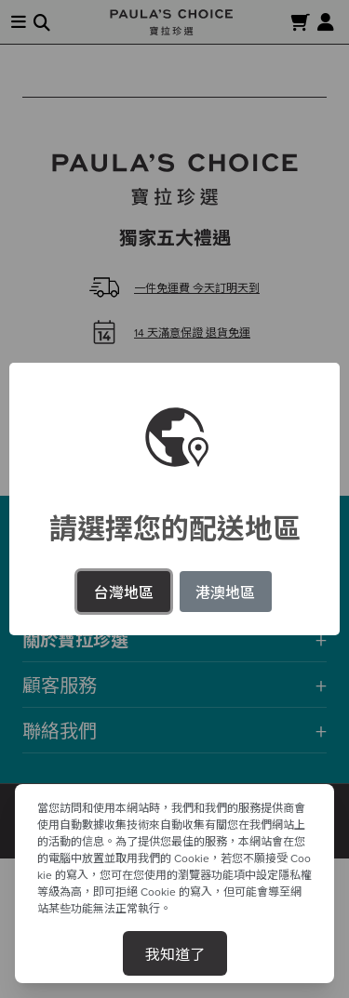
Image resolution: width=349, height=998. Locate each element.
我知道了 (175, 953)
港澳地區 (225, 591)
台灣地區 (124, 591)
